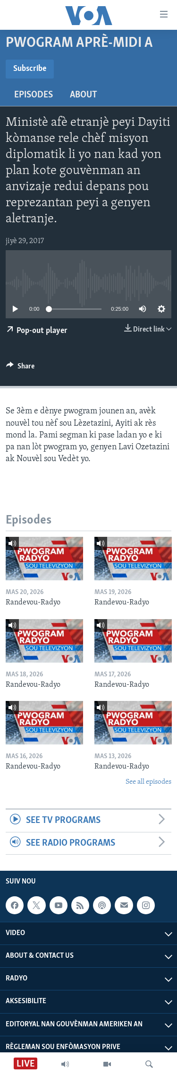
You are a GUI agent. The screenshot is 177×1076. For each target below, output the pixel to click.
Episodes (33, 95)
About (83, 95)
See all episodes (148, 782)
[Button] (20, 368)
